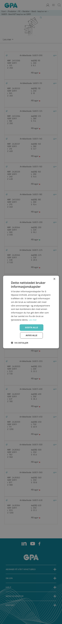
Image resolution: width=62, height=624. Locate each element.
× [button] (54, 279)
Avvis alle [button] (31, 335)
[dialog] (31, 312)
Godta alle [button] (31, 327)
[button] (19, 342)
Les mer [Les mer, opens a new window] (33, 319)
